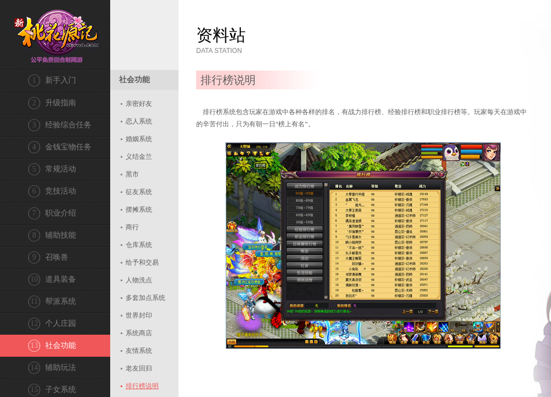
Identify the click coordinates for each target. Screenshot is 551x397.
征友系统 (139, 192)
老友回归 (139, 368)
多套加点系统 (145, 298)
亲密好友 (139, 104)
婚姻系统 (139, 139)
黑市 (132, 174)
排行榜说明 (142, 386)
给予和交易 (142, 262)
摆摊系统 (139, 209)
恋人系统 (139, 121)
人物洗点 (139, 280)
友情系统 (139, 351)
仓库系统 (139, 245)
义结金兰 (139, 156)
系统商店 (139, 333)
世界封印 (139, 315)
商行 (132, 227)
